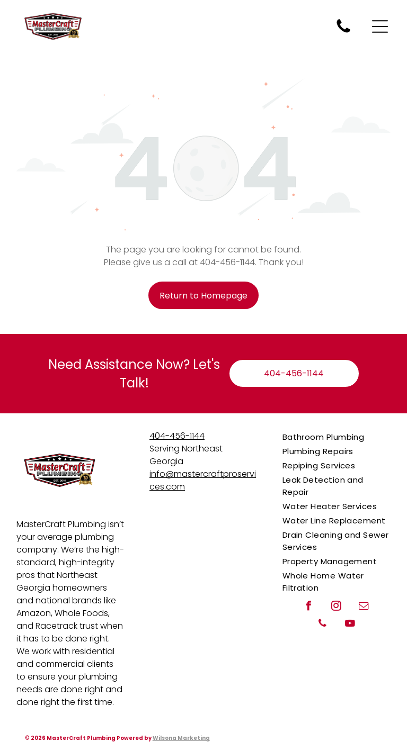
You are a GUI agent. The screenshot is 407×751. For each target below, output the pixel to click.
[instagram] (336, 607)
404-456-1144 (177, 436)
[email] (364, 607)
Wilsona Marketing (181, 738)
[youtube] (350, 625)
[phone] (322, 625)
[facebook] (309, 607)
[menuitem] (336, 437)
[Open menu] (380, 26)
